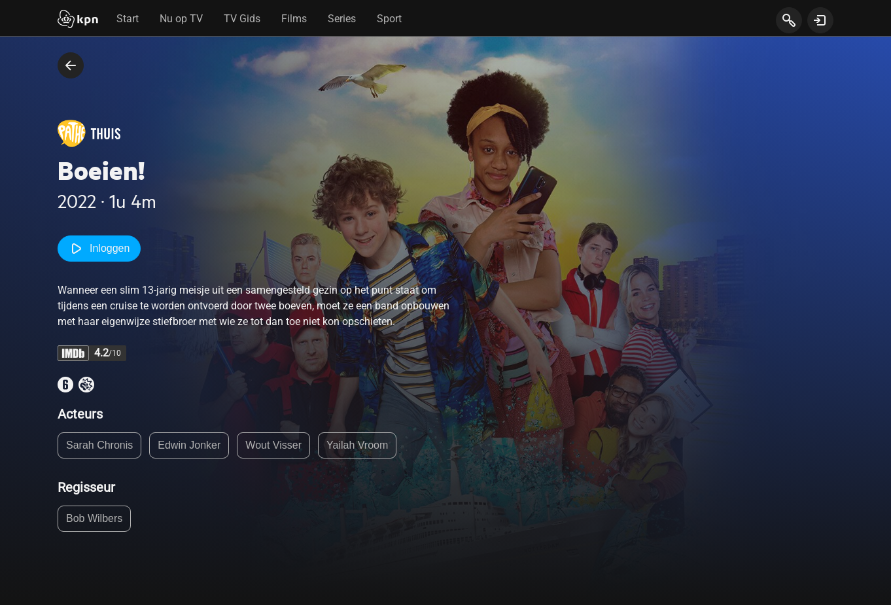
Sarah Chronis (99, 445)
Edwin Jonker (189, 445)
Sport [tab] (389, 18)
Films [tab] (294, 18)
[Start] (78, 20)
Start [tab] (127, 18)
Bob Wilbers (94, 518)
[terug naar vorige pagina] (71, 65)
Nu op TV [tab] (181, 18)
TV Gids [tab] (242, 18)
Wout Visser (273, 445)
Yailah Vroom (357, 445)
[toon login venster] (820, 20)
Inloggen (99, 248)
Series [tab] (342, 18)
